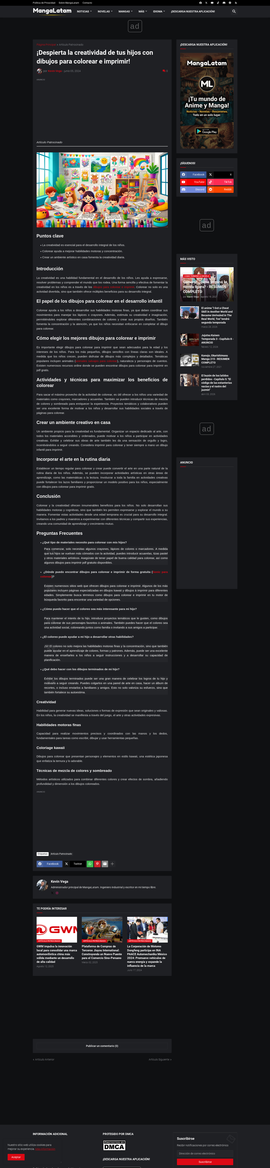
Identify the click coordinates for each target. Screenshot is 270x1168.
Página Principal (46, 44)
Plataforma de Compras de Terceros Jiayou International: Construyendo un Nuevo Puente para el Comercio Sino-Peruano (102, 952)
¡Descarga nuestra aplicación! (193, 11)
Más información (45, 1148)
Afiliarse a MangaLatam (47, 1161)
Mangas (124, 11)
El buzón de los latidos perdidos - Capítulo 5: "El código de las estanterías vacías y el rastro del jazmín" (216, 383)
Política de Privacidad (44, 3)
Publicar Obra (41, 1148)
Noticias (83, 11)
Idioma (157, 11)
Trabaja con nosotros (45, 1155)
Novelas (104, 11)
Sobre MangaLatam (69, 3)
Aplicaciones (40, 1141)
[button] (234, 11)
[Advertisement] (102, 108)
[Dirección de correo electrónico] (205, 1153)
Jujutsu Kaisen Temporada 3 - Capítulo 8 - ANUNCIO (217, 339)
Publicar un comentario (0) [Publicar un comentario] (102, 1045)
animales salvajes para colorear (96, 361)
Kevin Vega (59, 881)
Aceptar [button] (16, 1157)
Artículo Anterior (44, 1059)
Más (141, 11)
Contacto (87, 3)
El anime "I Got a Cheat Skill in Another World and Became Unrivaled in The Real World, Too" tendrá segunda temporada (217, 315)
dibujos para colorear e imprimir (113, 287)
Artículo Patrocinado (71, 44)
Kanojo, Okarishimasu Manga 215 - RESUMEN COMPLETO (215, 359)
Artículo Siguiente (159, 1059)
